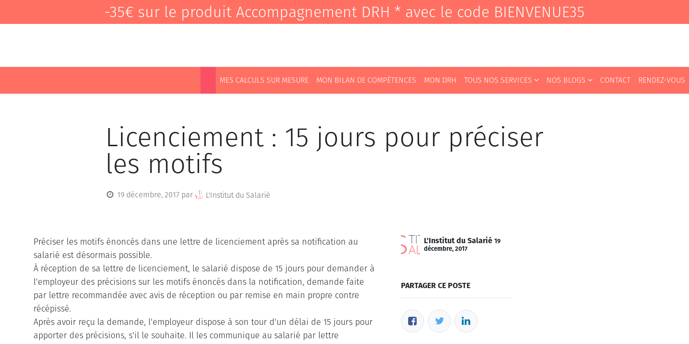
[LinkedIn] (466, 321)
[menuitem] (208, 80)
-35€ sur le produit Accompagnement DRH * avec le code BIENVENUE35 (344, 12)
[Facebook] (412, 321)
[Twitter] (439, 321)
